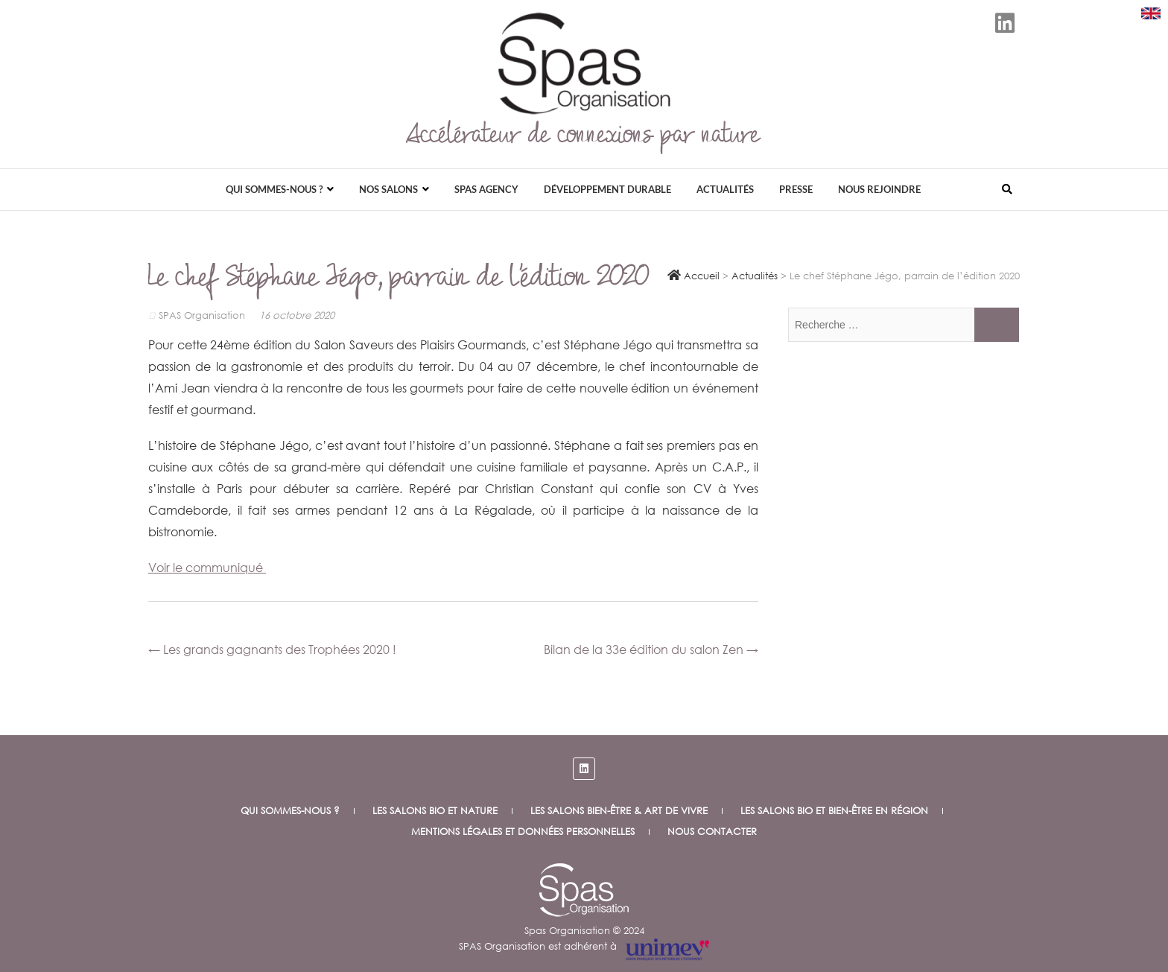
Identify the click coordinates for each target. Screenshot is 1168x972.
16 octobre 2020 (296, 315)
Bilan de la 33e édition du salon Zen (651, 649)
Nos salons (388, 189)
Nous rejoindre (879, 189)
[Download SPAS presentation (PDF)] (1151, 13)
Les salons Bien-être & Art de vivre (619, 810)
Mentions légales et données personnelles (523, 831)
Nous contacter (712, 831)
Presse (796, 189)
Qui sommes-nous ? (274, 189)
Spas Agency (486, 189)
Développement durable (607, 189)
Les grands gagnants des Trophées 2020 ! (272, 649)
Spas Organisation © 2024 (584, 930)
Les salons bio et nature (435, 810)
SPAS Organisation (198, 315)
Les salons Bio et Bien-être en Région (834, 810)
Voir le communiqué (207, 567)
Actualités (725, 189)
